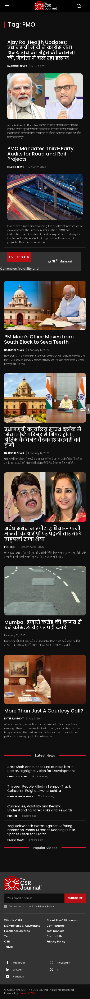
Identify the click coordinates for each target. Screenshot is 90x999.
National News (17, 66)
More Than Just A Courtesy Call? (43, 710)
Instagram (64, 962)
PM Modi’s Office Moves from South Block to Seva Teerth (39, 339)
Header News (15, 167)
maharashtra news (20, 796)
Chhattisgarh (17, 776)
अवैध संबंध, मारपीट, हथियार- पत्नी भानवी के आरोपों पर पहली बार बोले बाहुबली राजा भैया (43, 534)
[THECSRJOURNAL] (46, 5)
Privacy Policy (46, 906)
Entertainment (14, 718)
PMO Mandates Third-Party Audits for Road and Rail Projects (40, 154)
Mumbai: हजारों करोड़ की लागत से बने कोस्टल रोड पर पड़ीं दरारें (43, 625)
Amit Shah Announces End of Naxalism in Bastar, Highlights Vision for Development (41, 768)
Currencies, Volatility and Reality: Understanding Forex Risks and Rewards (40, 808)
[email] (34, 898)
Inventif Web (28, 993)
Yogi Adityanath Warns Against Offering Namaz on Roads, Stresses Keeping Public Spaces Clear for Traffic (41, 829)
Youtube (18, 976)
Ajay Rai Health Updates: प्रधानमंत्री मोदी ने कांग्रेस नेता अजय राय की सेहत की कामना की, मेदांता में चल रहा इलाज (41, 50)
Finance (12, 816)
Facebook (19, 962)
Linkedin (18, 969)
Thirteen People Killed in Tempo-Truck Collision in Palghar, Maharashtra (39, 788)
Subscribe (75, 898)
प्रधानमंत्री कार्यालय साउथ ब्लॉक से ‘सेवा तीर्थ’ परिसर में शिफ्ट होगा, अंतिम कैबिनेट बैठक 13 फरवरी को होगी (42, 437)
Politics (9, 547)
